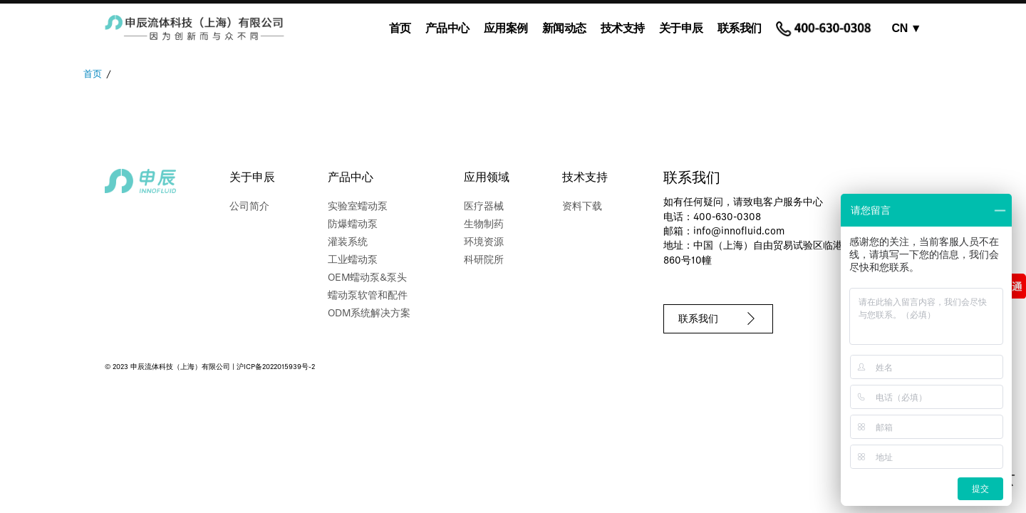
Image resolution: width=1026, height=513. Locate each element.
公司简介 (249, 207)
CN (906, 28)
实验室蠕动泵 (358, 207)
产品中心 (447, 28)
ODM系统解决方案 (369, 314)
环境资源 (484, 242)
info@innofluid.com (738, 232)
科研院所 (484, 260)
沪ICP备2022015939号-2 (276, 367)
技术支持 (623, 28)
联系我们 (739, 28)
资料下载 (582, 207)
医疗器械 (484, 207)
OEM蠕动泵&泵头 (367, 278)
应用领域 (486, 178)
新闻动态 (564, 28)
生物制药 (484, 224)
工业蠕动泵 (353, 260)
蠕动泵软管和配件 (368, 296)
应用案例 (506, 28)
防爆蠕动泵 (353, 224)
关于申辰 (681, 28)
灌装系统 (348, 242)
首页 (400, 28)
